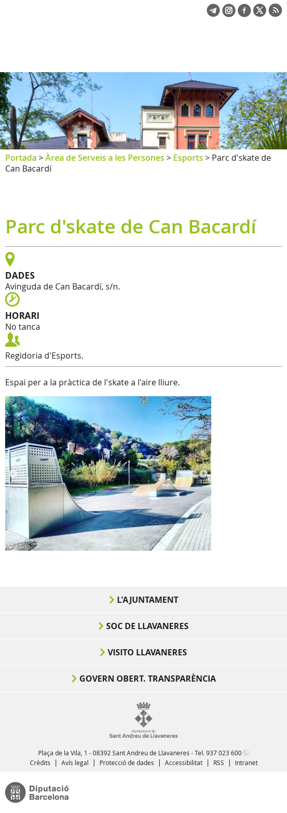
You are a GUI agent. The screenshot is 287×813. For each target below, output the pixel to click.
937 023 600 (224, 753)
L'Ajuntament (147, 599)
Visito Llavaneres (147, 652)
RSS (218, 762)
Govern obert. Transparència (147, 678)
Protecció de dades (126, 762)
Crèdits (40, 762)
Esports (188, 157)
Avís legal (75, 762)
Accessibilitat (183, 762)
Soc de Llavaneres (147, 626)
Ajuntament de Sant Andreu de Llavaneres (54, 53)
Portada (21, 157)
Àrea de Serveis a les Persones (104, 157)
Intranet (246, 762)
